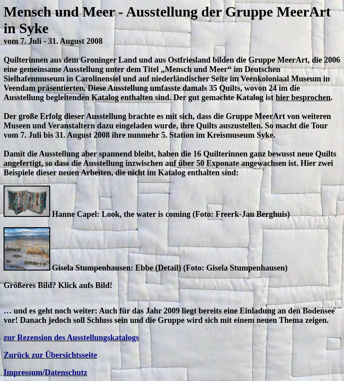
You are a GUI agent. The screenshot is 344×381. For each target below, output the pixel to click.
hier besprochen (303, 97)
